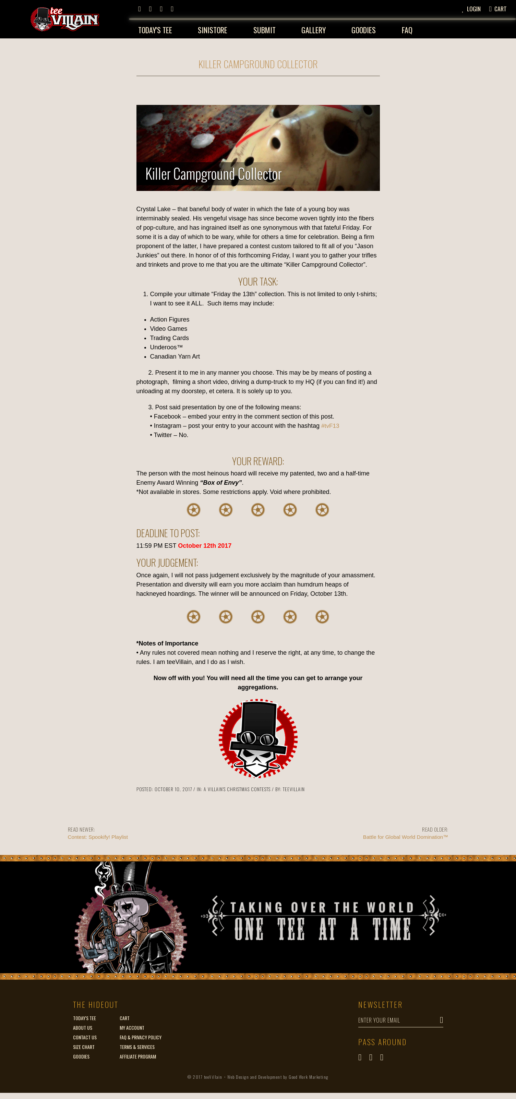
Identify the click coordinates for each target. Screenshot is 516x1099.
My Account (132, 1025)
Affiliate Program (138, 1054)
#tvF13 (330, 423)
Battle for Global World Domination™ (355, 830)
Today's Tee (154, 28)
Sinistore (211, 28)
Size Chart (84, 1044)
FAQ (407, 28)
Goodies (363, 28)
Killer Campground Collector (258, 61)
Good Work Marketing (308, 1083)
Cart (125, 1015)
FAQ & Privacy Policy (140, 1034)
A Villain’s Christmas (227, 786)
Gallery (313, 28)
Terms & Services (137, 1044)
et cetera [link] (221, 388)
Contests (261, 786)
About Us (82, 1025)
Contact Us (85, 1034)
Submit (263, 28)
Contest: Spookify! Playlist (160, 830)
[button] (473, 8)
